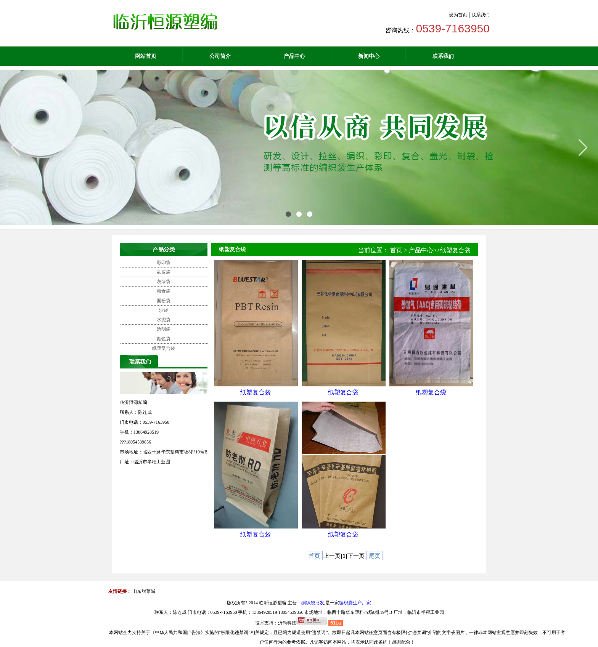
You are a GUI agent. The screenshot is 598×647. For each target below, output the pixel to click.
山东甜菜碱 (143, 591)
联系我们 (480, 15)
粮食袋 (163, 291)
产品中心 (294, 56)
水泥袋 (163, 319)
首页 (396, 250)
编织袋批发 (312, 602)
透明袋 (163, 329)
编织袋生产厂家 (355, 602)
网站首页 (145, 56)
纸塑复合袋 (163, 348)
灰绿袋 (163, 281)
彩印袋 (163, 262)
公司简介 (220, 56)
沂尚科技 (287, 623)
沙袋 (163, 310)
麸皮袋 (163, 272)
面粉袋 (163, 300)
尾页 (374, 556)
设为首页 (458, 15)
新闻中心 (368, 56)
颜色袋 (163, 338)
